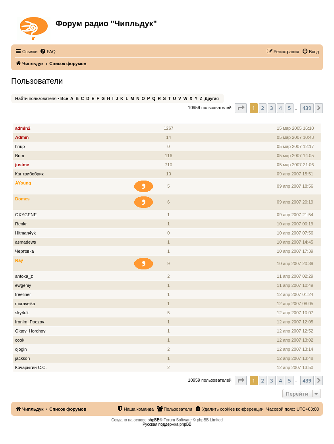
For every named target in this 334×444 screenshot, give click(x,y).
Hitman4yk (25, 233)
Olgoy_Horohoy (30, 331)
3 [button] (271, 107)
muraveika (25, 303)
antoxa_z (24, 276)
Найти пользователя (35, 98)
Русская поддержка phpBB (167, 424)
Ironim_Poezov (29, 321)
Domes (22, 198)
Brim (19, 155)
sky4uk (22, 312)
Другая (212, 98)
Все (64, 98)
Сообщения (169, 119)
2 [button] (262, 107)
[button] (241, 108)
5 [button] (289, 107)
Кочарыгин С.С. (30, 367)
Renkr (21, 223)
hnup (20, 146)
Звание (146, 119)
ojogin (21, 349)
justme (22, 164)
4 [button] (280, 107)
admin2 (23, 128)
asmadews (25, 242)
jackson (22, 358)
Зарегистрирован (296, 119)
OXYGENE (26, 214)
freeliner (23, 294)
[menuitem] (48, 51)
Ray (19, 260)
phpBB (154, 420)
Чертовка (24, 251)
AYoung (23, 183)
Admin (22, 137)
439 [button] (307, 107)
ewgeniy (23, 285)
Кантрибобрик (29, 173)
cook (19, 340)
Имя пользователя (35, 119)
